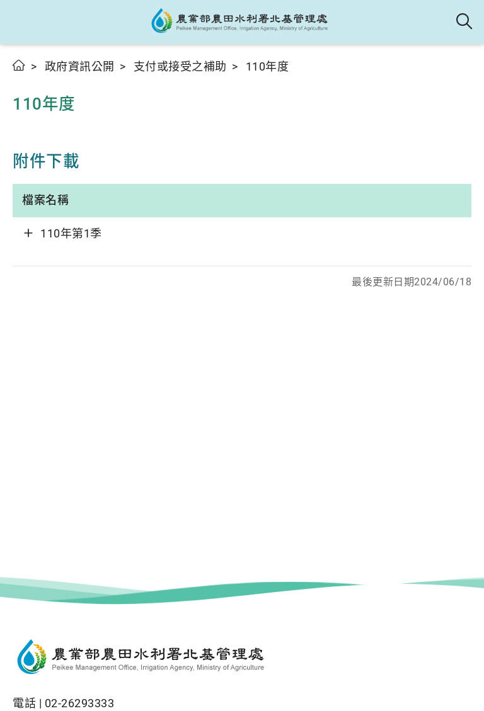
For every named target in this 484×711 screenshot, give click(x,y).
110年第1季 (71, 233)
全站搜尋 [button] (464, 22)
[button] (20, 22)
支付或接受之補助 (180, 66)
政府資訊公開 (80, 66)
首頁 (19, 65)
